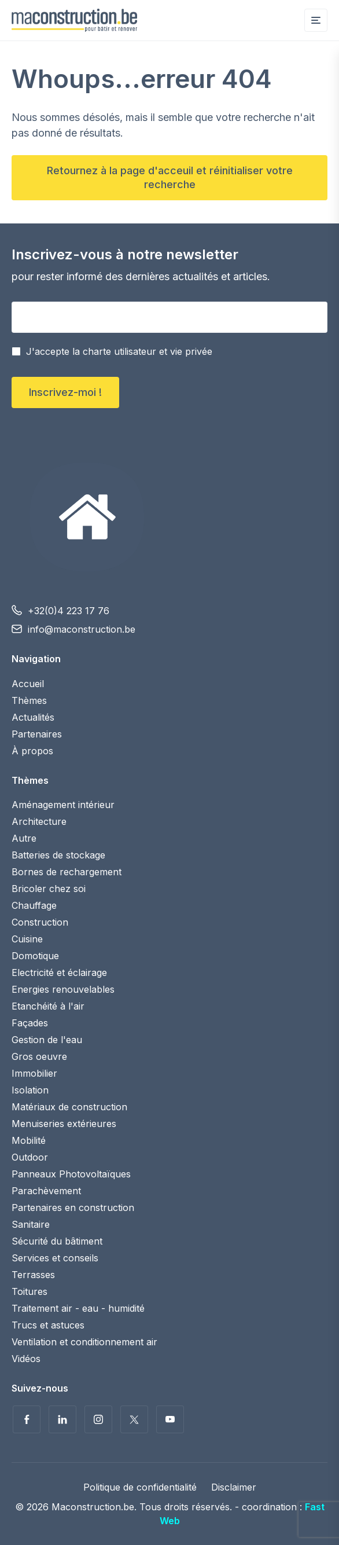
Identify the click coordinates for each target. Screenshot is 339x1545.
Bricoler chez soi (49, 888)
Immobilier (34, 1073)
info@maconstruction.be (81, 629)
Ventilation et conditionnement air (84, 1342)
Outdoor (30, 1157)
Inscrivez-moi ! (65, 392)
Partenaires (37, 734)
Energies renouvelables (63, 989)
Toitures (29, 1291)
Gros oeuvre (39, 1056)
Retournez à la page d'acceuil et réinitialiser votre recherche (170, 177)
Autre (24, 838)
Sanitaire (31, 1224)
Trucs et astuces (48, 1325)
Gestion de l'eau (47, 1039)
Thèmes (29, 700)
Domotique (35, 956)
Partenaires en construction (73, 1207)
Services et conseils (55, 1258)
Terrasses (33, 1274)
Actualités (33, 717)
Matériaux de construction (69, 1107)
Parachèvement (46, 1191)
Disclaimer (233, 1487)
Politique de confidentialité (140, 1487)
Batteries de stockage (58, 855)
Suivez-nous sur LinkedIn (62, 1419)
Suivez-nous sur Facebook (26, 1419)
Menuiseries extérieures (64, 1123)
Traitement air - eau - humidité (78, 1308)
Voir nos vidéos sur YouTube (170, 1419)
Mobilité (29, 1140)
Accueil (28, 683)
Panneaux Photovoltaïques (71, 1174)
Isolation (30, 1090)
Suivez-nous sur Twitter (134, 1419)
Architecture (39, 821)
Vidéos (26, 1358)
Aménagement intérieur (63, 804)
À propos (32, 751)
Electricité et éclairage (59, 972)
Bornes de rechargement (66, 872)
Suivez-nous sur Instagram (98, 1419)
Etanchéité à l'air (48, 1006)
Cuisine (27, 939)
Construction (40, 922)
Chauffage (34, 905)
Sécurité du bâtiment (57, 1241)
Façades (30, 1023)
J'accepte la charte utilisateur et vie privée (119, 351)
